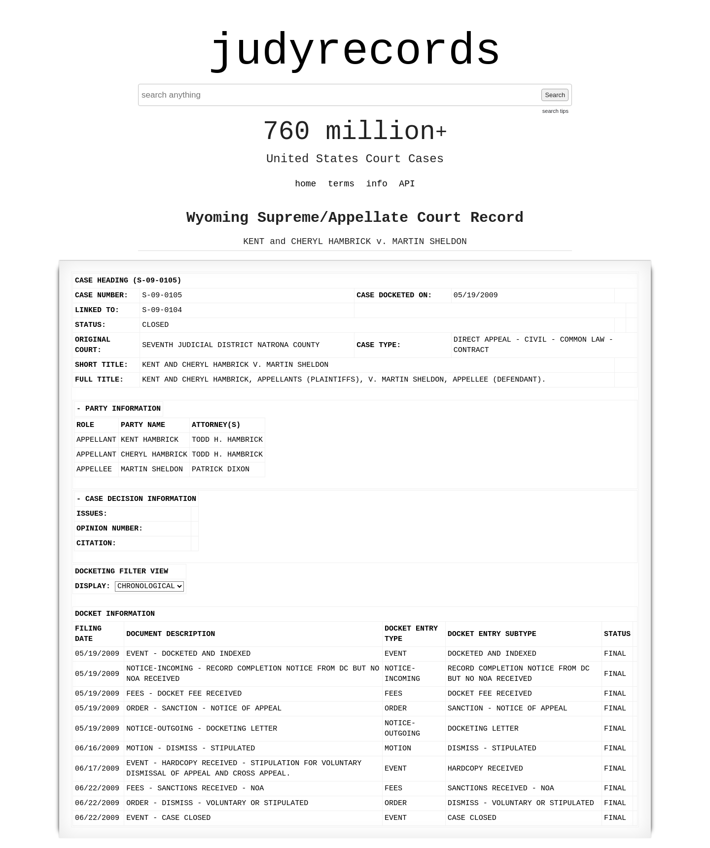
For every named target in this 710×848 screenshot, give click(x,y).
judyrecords (355, 52)
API (407, 184)
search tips (555, 111)
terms (341, 184)
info (377, 184)
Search (555, 95)
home (305, 184)
